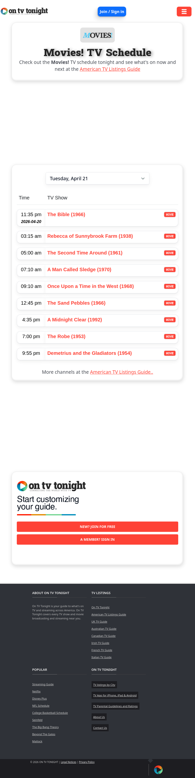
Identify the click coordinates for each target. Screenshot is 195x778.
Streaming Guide (43, 684)
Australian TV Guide (104, 628)
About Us (99, 717)
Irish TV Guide (100, 643)
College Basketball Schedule (50, 713)
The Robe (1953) (66, 336)
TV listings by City (104, 685)
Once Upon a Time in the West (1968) (90, 286)
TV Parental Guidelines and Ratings (115, 706)
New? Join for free (97, 526)
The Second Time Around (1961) (85, 252)
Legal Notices (68, 762)
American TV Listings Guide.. (121, 372)
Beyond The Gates (43, 734)
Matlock (37, 741)
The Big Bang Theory (45, 727)
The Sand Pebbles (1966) (76, 303)
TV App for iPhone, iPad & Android (115, 695)
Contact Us (100, 728)
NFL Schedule (41, 705)
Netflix (36, 691)
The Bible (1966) (66, 214)
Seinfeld (37, 720)
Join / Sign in (112, 11)
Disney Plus (39, 698)
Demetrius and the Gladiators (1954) (89, 353)
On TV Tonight (101, 607)
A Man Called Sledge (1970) (79, 269)
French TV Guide (102, 650)
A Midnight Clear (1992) (74, 319)
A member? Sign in (97, 539)
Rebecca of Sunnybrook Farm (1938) (90, 236)
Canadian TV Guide (104, 636)
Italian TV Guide (102, 657)
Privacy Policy (87, 762)
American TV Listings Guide (110, 69)
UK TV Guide (99, 621)
